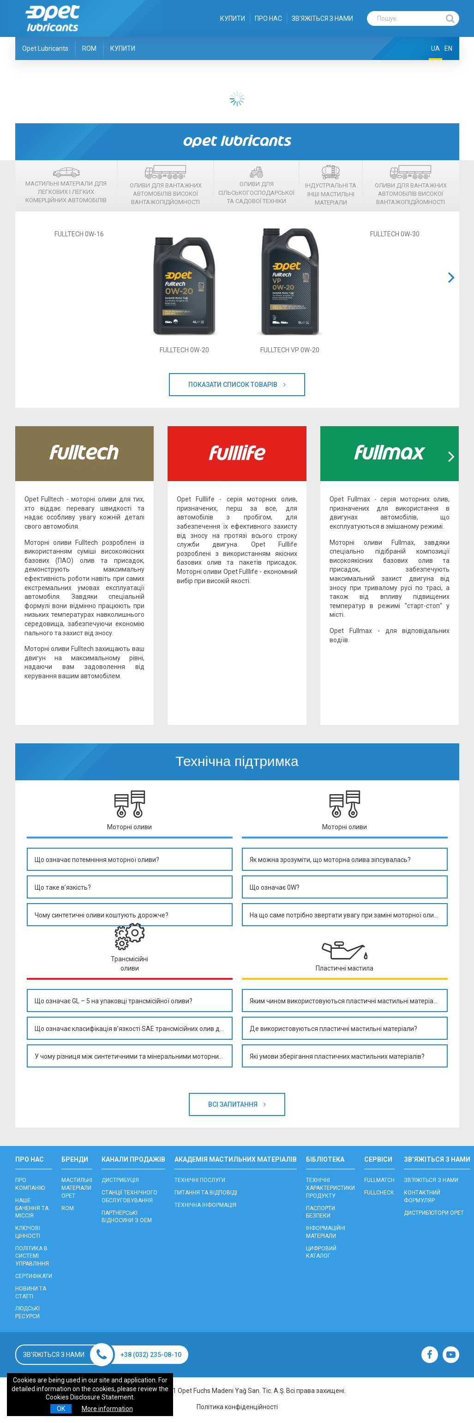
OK (61, 1408)
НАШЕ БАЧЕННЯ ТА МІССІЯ (31, 1208)
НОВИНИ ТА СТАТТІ (30, 1292)
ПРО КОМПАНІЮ (30, 1184)
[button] (451, 289)
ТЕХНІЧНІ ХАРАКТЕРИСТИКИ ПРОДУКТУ (330, 1188)
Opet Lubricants (45, 48)
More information (107, 1408)
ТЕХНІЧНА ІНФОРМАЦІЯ (205, 1205)
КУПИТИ (232, 18)
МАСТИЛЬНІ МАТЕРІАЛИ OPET (76, 1188)
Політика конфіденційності (237, 1407)
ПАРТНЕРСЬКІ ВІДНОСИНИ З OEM (127, 1217)
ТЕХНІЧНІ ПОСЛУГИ (199, 1180)
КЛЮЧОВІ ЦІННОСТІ (27, 1232)
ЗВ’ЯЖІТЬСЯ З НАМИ (322, 18)
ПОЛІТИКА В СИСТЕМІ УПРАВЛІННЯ (32, 1256)
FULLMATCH (379, 1180)
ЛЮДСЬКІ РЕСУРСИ (27, 1312)
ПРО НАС (268, 18)
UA (435, 48)
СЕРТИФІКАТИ (33, 1276)
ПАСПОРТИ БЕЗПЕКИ (320, 1212)
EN (448, 48)
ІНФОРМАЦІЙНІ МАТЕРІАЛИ (325, 1232)
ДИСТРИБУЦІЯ (120, 1180)
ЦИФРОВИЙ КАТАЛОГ (321, 1252)
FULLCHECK (379, 1192)
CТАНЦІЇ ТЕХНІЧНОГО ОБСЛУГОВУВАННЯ (129, 1196)
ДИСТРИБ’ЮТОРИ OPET (434, 1213)
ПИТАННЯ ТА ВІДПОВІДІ (205, 1192)
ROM (89, 48)
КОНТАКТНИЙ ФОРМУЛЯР (422, 1196)
